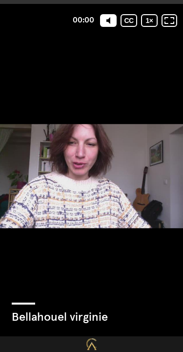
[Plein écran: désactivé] (169, 20)
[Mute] (108, 20)
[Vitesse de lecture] (149, 20)
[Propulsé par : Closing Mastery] (91, 344)
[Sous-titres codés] (129, 20)
